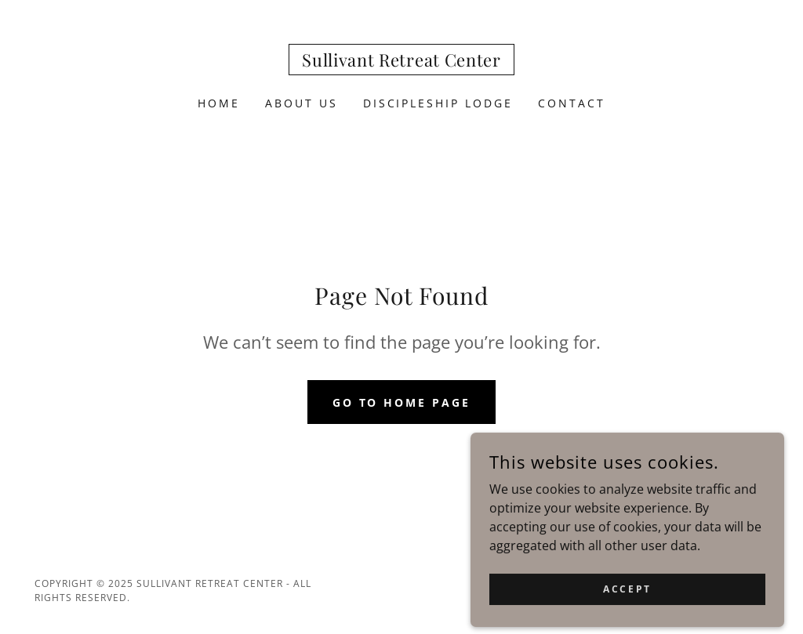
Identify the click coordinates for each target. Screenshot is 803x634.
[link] (401, 62)
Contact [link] (571, 103)
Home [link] (219, 103)
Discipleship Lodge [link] (438, 103)
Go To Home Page (401, 402)
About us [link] (301, 103)
